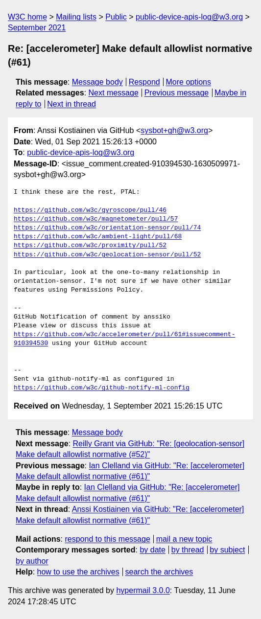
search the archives (159, 572)
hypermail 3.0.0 (142, 590)
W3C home (27, 17)
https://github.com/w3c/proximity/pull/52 (90, 245)
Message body (97, 82)
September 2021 (37, 27)
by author (32, 561)
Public (116, 17)
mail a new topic (184, 539)
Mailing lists (76, 17)
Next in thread (71, 104)
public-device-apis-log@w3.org (189, 17)
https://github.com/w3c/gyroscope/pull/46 (90, 210)
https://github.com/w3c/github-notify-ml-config (102, 388)
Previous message (176, 93)
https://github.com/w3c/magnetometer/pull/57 (96, 219)
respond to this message (107, 539)
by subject (227, 550)
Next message (114, 93)
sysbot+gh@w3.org (174, 130)
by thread (187, 550)
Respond (144, 82)
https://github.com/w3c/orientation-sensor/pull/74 (107, 228)
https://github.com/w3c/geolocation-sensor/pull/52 (107, 255)
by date (152, 550)
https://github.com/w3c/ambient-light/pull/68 (98, 236)
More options (189, 82)
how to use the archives (78, 572)
